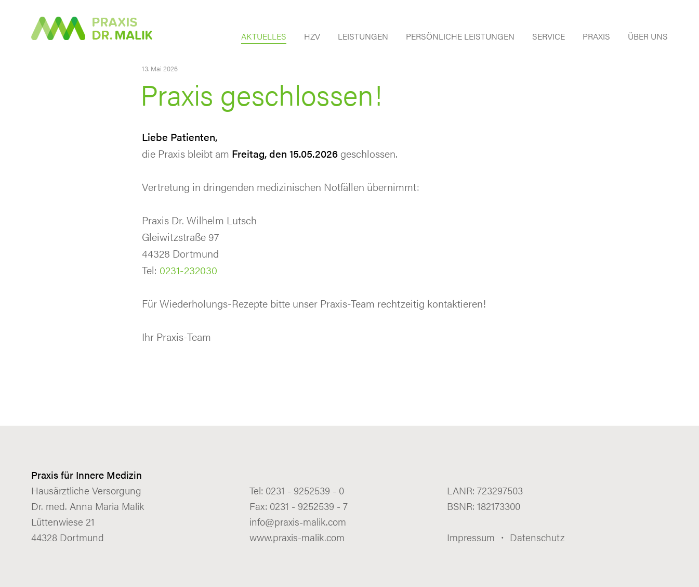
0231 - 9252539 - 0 (305, 490)
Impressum (471, 537)
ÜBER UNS (648, 37)
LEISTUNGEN (363, 37)
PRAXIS (596, 37)
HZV (312, 37)
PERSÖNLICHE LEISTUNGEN (460, 37)
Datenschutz (537, 537)
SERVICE (548, 37)
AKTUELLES (263, 37)
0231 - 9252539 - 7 (309, 506)
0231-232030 (188, 269)
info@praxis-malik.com (297, 522)
